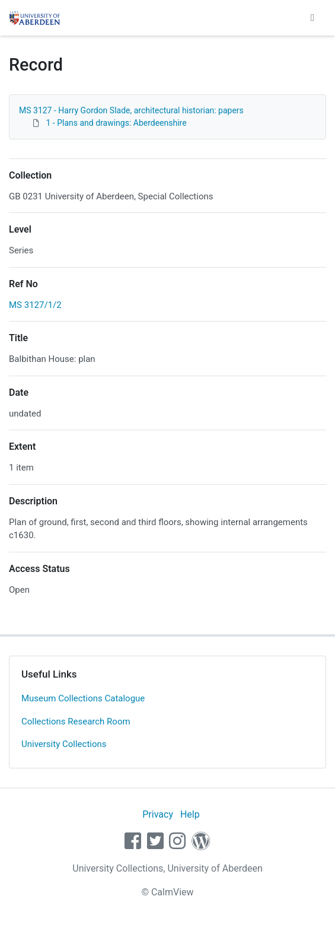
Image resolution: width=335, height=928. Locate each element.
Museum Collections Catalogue (83, 698)
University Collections (64, 744)
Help (190, 814)
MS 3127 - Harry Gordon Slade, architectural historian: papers (131, 110)
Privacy (157, 814)
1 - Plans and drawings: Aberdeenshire (116, 123)
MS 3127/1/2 (35, 305)
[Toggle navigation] (312, 18)
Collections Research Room (75, 721)
